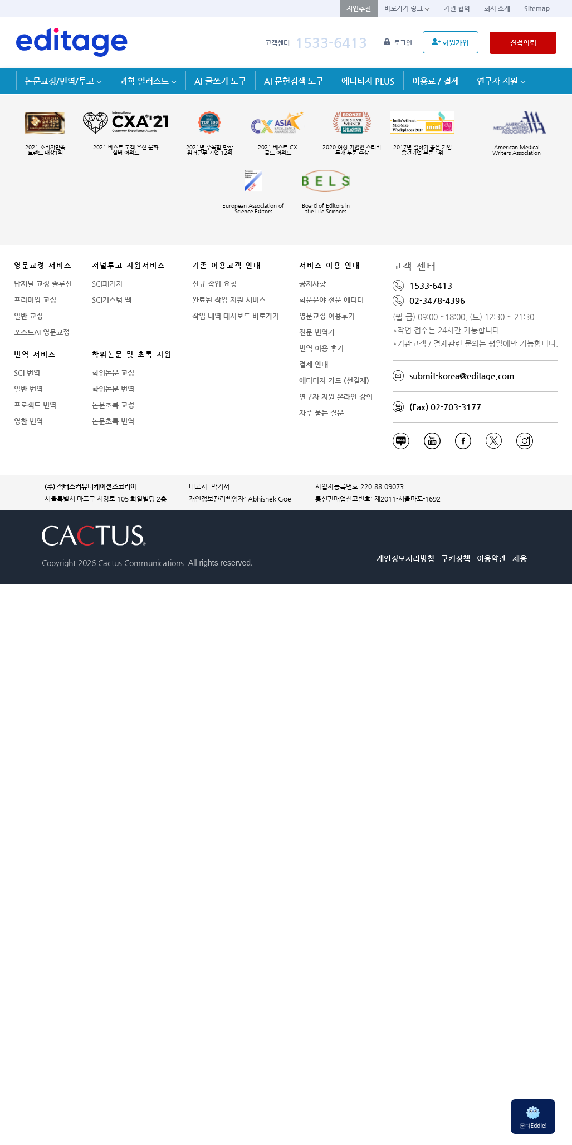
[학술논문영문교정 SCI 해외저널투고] (72, 42)
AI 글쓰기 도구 (220, 81)
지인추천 (358, 8)
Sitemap (537, 8)
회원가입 (450, 42)
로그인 (399, 43)
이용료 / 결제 (435, 81)
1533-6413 (331, 43)
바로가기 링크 (407, 8)
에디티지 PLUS (367, 81)
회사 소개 (497, 8)
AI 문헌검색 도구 (294, 81)
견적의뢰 (523, 42)
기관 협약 (457, 8)
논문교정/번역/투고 (63, 81)
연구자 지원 (501, 81)
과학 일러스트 (148, 81)
